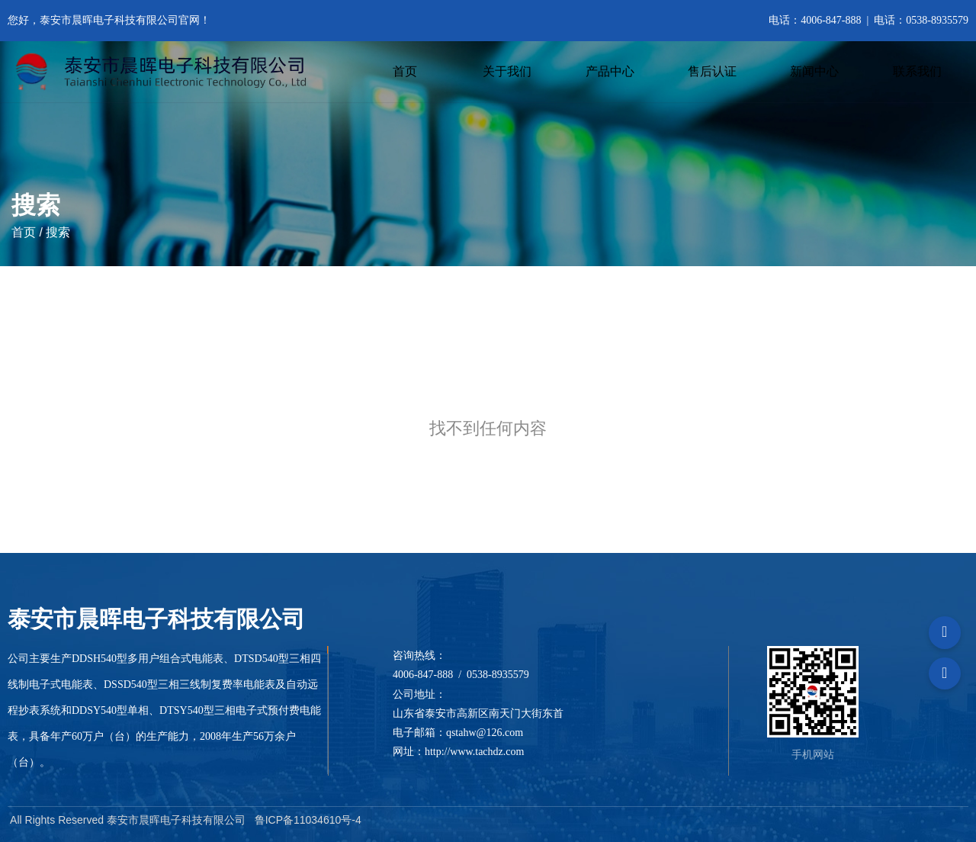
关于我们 (507, 71)
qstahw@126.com (484, 732)
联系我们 (917, 71)
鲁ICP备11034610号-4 (308, 820)
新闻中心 (814, 71)
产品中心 (610, 71)
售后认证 (712, 71)
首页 (405, 71)
